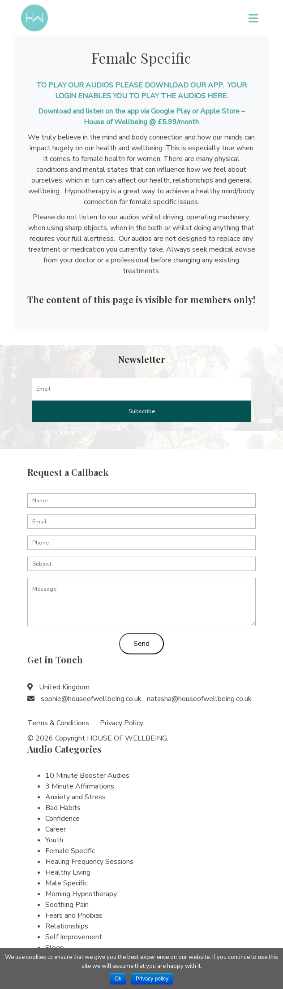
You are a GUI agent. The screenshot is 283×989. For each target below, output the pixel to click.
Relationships (66, 926)
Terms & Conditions (58, 723)
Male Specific (66, 883)
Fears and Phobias (74, 915)
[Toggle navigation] (253, 18)
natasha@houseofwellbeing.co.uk (199, 699)
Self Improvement (73, 937)
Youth (54, 840)
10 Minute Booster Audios (87, 775)
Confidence (62, 818)
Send (141, 644)
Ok (118, 979)
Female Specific (70, 851)
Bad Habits (63, 808)
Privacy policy (152, 979)
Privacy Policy (121, 723)
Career (55, 829)
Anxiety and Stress (75, 797)
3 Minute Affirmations (79, 786)
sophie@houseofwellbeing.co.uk (91, 699)
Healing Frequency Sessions (89, 862)
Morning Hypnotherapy (81, 894)
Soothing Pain (67, 905)
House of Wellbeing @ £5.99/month (141, 122)
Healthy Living (67, 872)
